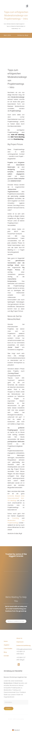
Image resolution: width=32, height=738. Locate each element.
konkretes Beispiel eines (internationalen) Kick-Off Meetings (16, 498)
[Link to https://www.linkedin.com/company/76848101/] (18, 664)
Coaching (15, 518)
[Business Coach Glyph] (10, 635)
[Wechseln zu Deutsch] (16, 730)
